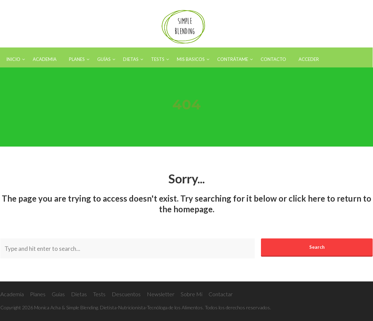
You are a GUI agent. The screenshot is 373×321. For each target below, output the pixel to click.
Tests (99, 294)
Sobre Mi (191, 294)
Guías (58, 294)
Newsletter (160, 294)
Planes (38, 294)
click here (307, 198)
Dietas (79, 294)
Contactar (221, 294)
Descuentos (126, 294)
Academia (12, 294)
